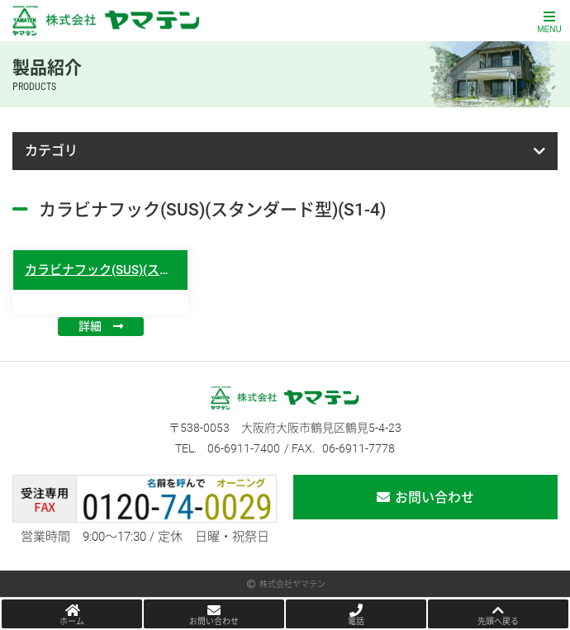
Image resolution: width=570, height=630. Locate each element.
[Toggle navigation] (549, 20)
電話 (356, 621)
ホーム (71, 621)
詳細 (90, 326)
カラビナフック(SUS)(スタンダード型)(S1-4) (149, 270)
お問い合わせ (434, 497)
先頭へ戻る (498, 621)
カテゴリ (51, 151)
